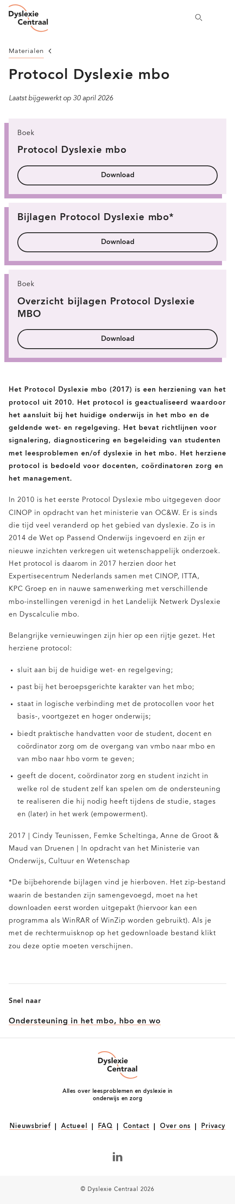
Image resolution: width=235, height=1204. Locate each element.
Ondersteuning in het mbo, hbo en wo (85, 1021)
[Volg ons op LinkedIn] (118, 1156)
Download (117, 175)
